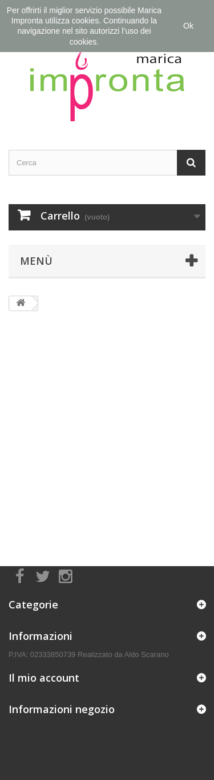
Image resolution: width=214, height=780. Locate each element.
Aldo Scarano (146, 654)
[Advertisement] (107, 430)
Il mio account (44, 678)
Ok (188, 25)
